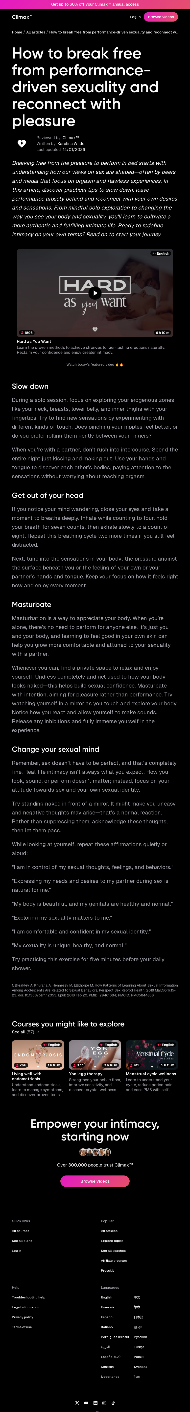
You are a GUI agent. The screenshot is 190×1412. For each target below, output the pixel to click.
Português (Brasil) (114, 1302)
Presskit (107, 1236)
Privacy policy (22, 1282)
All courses (20, 1196)
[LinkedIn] (95, 1367)
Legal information (25, 1272)
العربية (105, 1312)
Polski (137, 1322)
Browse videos (161, 16)
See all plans (21, 1206)
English (106, 1263)
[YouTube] (86, 1367)
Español (107, 1282)
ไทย (136, 1342)
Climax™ (70, 121)
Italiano (106, 1292)
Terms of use (21, 1292)
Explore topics (111, 1206)
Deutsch (107, 1332)
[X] (77, 1367)
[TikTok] (113, 1367)
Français (107, 1272)
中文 (136, 1263)
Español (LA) (110, 1322)
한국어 (137, 1292)
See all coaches (112, 1216)
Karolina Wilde (70, 126)
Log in (136, 16)
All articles (35, 32)
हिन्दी (136, 1272)
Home (17, 32)
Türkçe (138, 1312)
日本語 (137, 1282)
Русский (139, 1302)
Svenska (139, 1332)
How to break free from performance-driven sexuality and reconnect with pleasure (113, 32)
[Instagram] (104, 1367)
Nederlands (109, 1342)
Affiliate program (113, 1226)
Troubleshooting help (28, 1263)
